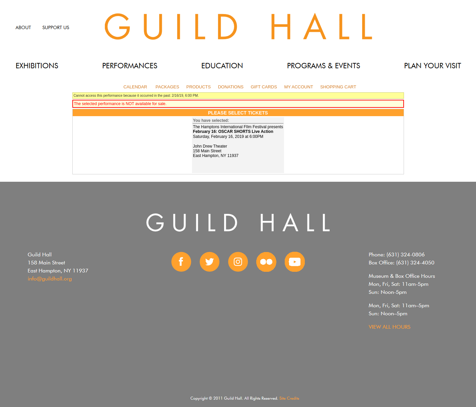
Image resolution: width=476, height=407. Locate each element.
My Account (298, 86)
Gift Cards (264, 86)
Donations (231, 86)
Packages (167, 86)
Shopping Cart (338, 86)
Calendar (135, 86)
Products (198, 86)
